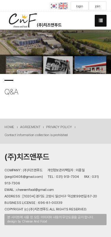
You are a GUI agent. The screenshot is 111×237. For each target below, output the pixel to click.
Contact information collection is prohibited (36, 135)
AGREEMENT (30, 127)
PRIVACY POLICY (59, 127)
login (79, 6)
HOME (9, 127)
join (97, 6)
